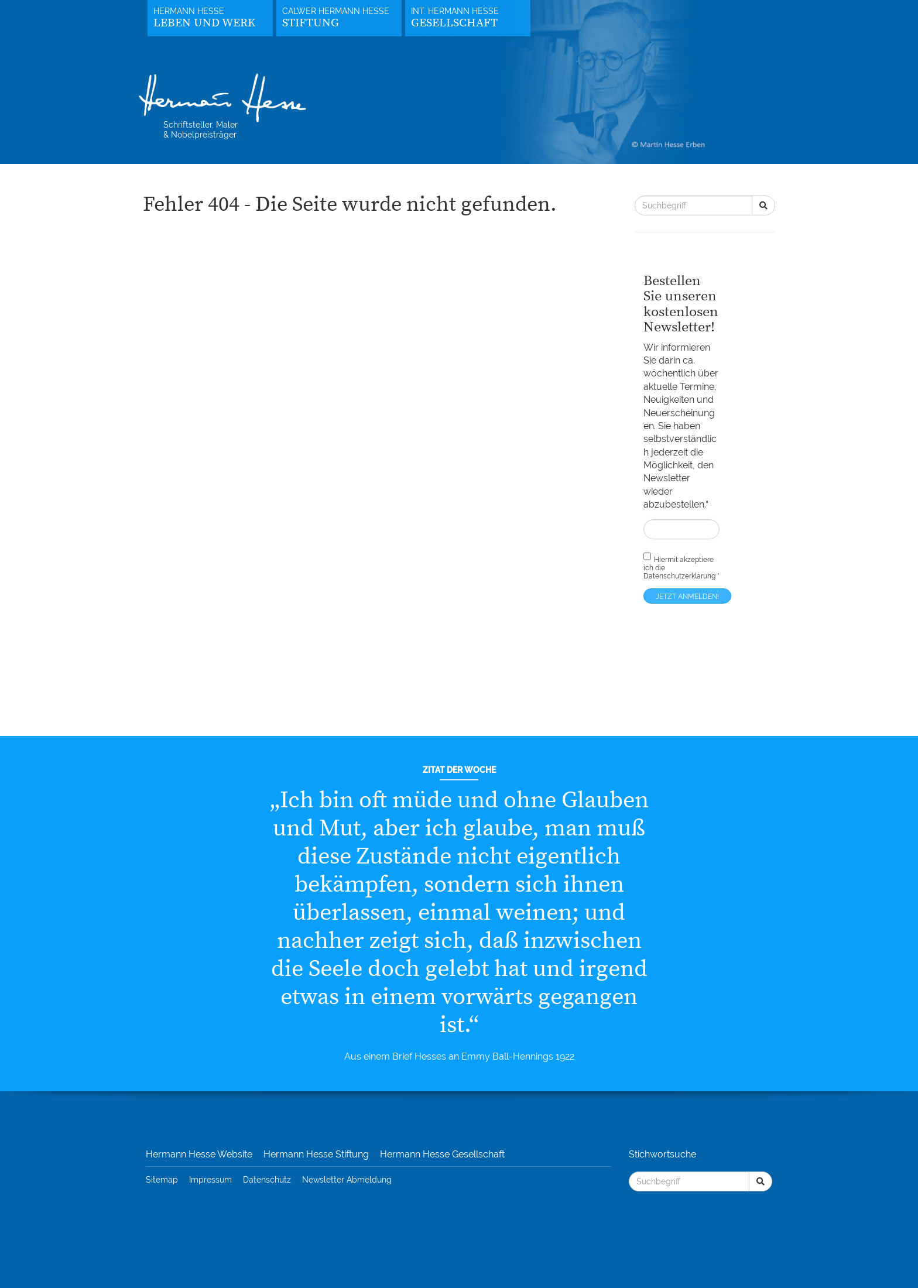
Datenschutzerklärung (679, 576)
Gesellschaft (454, 23)
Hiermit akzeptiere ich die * (681, 565)
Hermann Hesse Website (199, 1154)
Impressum (210, 1179)
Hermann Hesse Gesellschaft (442, 1154)
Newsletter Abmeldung (347, 1179)
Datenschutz (267, 1179)
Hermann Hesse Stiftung (316, 1154)
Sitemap (162, 1179)
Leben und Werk (204, 23)
